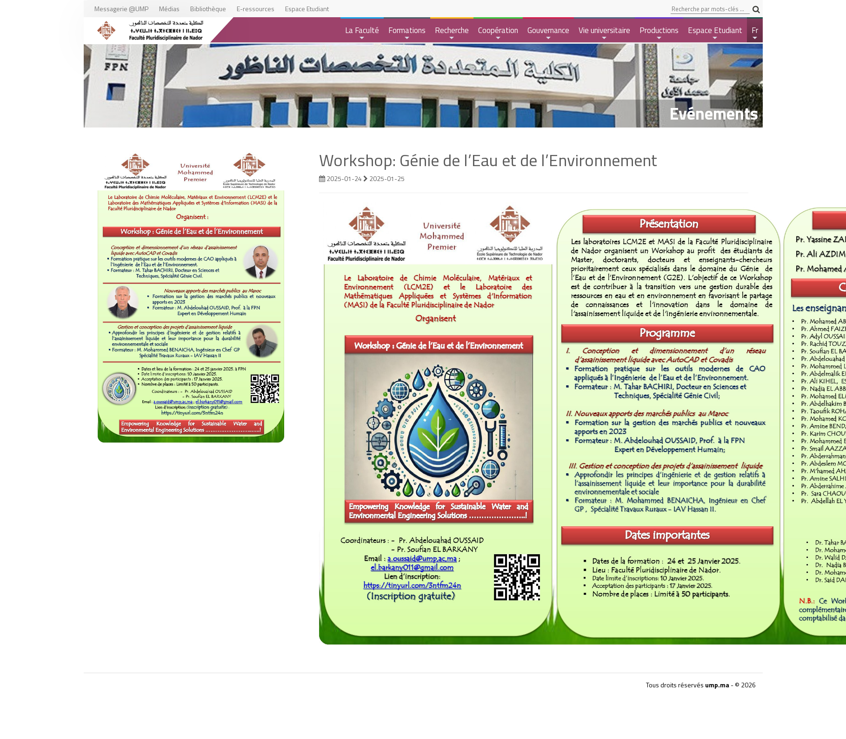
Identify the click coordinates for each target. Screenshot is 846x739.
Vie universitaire (604, 33)
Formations (407, 33)
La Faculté (362, 33)
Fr (755, 33)
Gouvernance (548, 33)
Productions (659, 33)
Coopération (498, 33)
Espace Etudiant (715, 33)
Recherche (452, 33)
